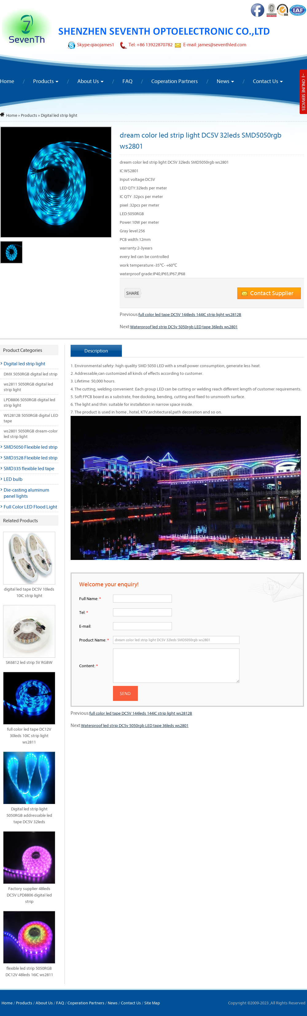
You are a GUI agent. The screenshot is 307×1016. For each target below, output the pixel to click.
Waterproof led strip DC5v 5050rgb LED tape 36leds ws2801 (184, 326)
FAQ (127, 81)
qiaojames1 (102, 44)
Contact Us (265, 81)
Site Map (152, 1003)
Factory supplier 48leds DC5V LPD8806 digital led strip (29, 895)
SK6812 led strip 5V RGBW (29, 662)
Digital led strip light (59, 115)
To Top (290, 995)
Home (7, 81)
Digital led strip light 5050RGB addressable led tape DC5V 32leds (29, 815)
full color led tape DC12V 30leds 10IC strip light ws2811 (29, 735)
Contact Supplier (271, 293)
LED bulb (13, 479)
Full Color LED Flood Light (30, 507)
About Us (88, 81)
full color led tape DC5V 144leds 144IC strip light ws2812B (189, 314)
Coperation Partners (174, 81)
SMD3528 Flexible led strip (30, 458)
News (223, 81)
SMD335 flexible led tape (29, 468)
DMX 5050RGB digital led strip (30, 374)
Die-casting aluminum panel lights (26, 493)
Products (43, 81)
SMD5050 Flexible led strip (30, 447)
